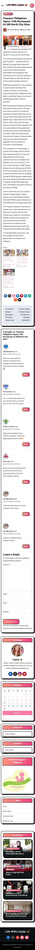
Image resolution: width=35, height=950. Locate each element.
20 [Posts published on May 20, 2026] (17, 703)
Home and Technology (14, 866)
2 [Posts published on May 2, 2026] (30, 694)
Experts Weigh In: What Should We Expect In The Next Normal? (24, 314)
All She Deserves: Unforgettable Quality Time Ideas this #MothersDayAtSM (8, 260)
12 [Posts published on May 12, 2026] (13, 700)
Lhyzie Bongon (15, 30)
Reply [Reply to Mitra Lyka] (26, 482)
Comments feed (8, 816)
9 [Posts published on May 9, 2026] (30, 697)
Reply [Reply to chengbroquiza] (26, 514)
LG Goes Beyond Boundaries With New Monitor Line (9, 314)
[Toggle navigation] (2, 5)
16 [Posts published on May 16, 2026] (30, 700)
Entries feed (7, 811)
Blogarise (28, 945)
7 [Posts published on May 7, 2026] (21, 697)
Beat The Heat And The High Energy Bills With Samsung (17, 915)
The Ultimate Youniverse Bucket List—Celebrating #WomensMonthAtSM (22, 260)
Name (5, 594)
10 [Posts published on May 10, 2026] (5, 700)
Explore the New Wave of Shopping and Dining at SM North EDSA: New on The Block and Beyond (8, 280)
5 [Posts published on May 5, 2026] (13, 697)
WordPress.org (8, 821)
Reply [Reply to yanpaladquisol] (26, 374)
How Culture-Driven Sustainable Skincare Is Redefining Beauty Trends (16, 854)
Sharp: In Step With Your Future (15, 873)
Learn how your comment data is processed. (17, 628)
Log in (5, 806)
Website (6, 612)
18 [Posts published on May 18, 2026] (9, 703)
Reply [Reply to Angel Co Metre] (26, 444)
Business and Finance (13, 890)
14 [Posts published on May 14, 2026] (22, 700)
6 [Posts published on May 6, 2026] (17, 697)
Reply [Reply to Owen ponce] (26, 409)
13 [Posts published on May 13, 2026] (17, 700)
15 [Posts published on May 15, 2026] (26, 700)
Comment (6, 565)
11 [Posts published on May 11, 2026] (9, 700)
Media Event (8, 14)
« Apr (5, 719)
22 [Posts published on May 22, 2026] (26, 703)
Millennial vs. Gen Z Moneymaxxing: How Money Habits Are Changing (16, 895)
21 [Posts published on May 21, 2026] (22, 703)
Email (5, 603)
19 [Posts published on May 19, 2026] (13, 703)
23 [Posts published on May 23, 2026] (30, 703)
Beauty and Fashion (13, 849)
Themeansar (17, 947)
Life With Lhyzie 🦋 (16, 5)
